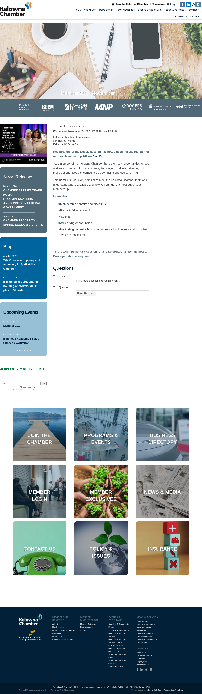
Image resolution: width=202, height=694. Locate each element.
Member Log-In (58, 627)
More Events (23, 350)
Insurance (162, 549)
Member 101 (11, 325)
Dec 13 (97, 156)
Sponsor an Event (116, 666)
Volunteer (141, 659)
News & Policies (176, 10)
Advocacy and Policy (146, 624)
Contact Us (39, 549)
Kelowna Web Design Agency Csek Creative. (164, 690)
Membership (107, 10)
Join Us (55, 624)
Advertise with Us (144, 656)
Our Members (126, 10)
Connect (194, 10)
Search (83, 630)
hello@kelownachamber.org (89, 687)
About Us (90, 10)
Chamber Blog (143, 621)
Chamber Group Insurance (64, 639)
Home (78, 10)
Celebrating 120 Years (187, 16)
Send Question (86, 293)
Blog (7, 246)
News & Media (162, 492)
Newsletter (141, 630)
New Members (86, 627)
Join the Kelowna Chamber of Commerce (138, 4)
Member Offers (58, 636)
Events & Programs (150, 10)
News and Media (144, 627)
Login (172, 4)
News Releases (18, 176)
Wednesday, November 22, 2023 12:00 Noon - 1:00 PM (85, 131)
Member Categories (89, 624)
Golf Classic (113, 651)
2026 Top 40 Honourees (118, 630)
